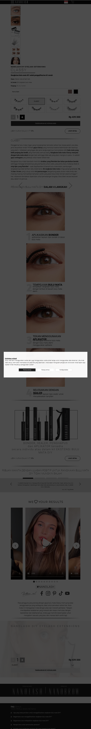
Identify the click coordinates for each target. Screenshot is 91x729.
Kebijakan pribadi (11, 358)
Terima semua (27, 370)
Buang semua (46, 370)
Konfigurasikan (64, 370)
